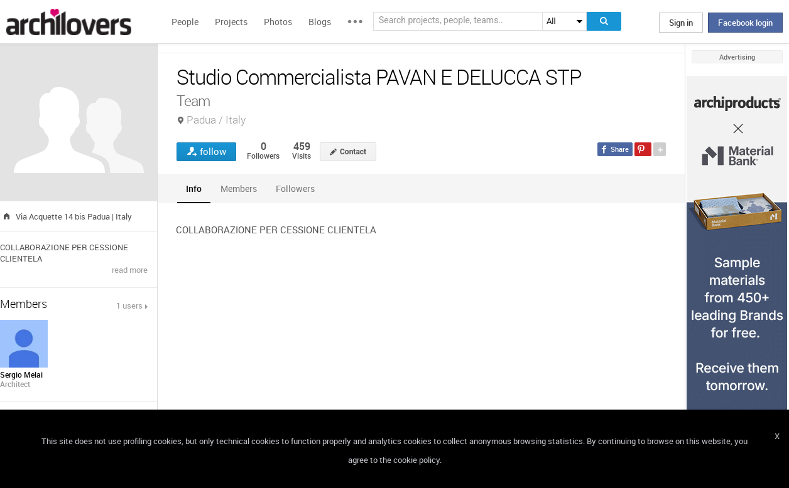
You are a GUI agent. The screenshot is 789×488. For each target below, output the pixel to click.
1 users (129, 305)
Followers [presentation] (295, 188)
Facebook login (745, 22)
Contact (353, 151)
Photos (278, 22)
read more (130, 269)
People (185, 22)
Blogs (319, 22)
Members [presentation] (238, 188)
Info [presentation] (194, 188)
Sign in (681, 22)
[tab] (194, 188)
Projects (231, 22)
